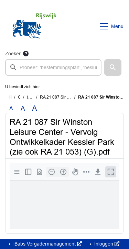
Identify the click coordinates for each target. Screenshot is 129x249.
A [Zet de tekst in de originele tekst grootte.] (11, 108)
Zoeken (13, 53)
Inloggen (106, 244)
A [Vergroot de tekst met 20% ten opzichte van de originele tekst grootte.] (23, 108)
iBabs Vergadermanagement (47, 244)
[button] (112, 67)
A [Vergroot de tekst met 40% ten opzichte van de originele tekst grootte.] (34, 108)
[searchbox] (53, 67)
